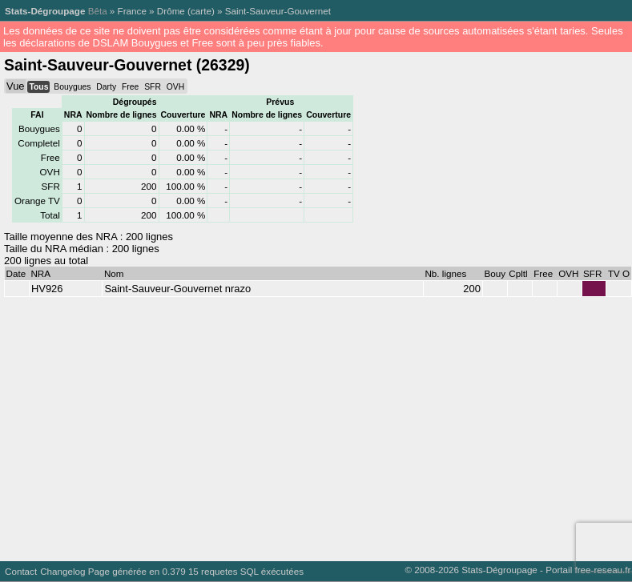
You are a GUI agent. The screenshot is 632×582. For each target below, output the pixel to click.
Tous (38, 86)
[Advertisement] (305, 425)
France (132, 11)
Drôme (171, 11)
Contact (21, 571)
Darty (106, 86)
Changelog (62, 571)
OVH (175, 86)
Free (130, 86)
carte (201, 11)
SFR (152, 86)
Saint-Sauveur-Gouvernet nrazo (177, 289)
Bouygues (72, 86)
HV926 (47, 289)
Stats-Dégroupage (45, 11)
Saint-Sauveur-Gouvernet (278, 11)
